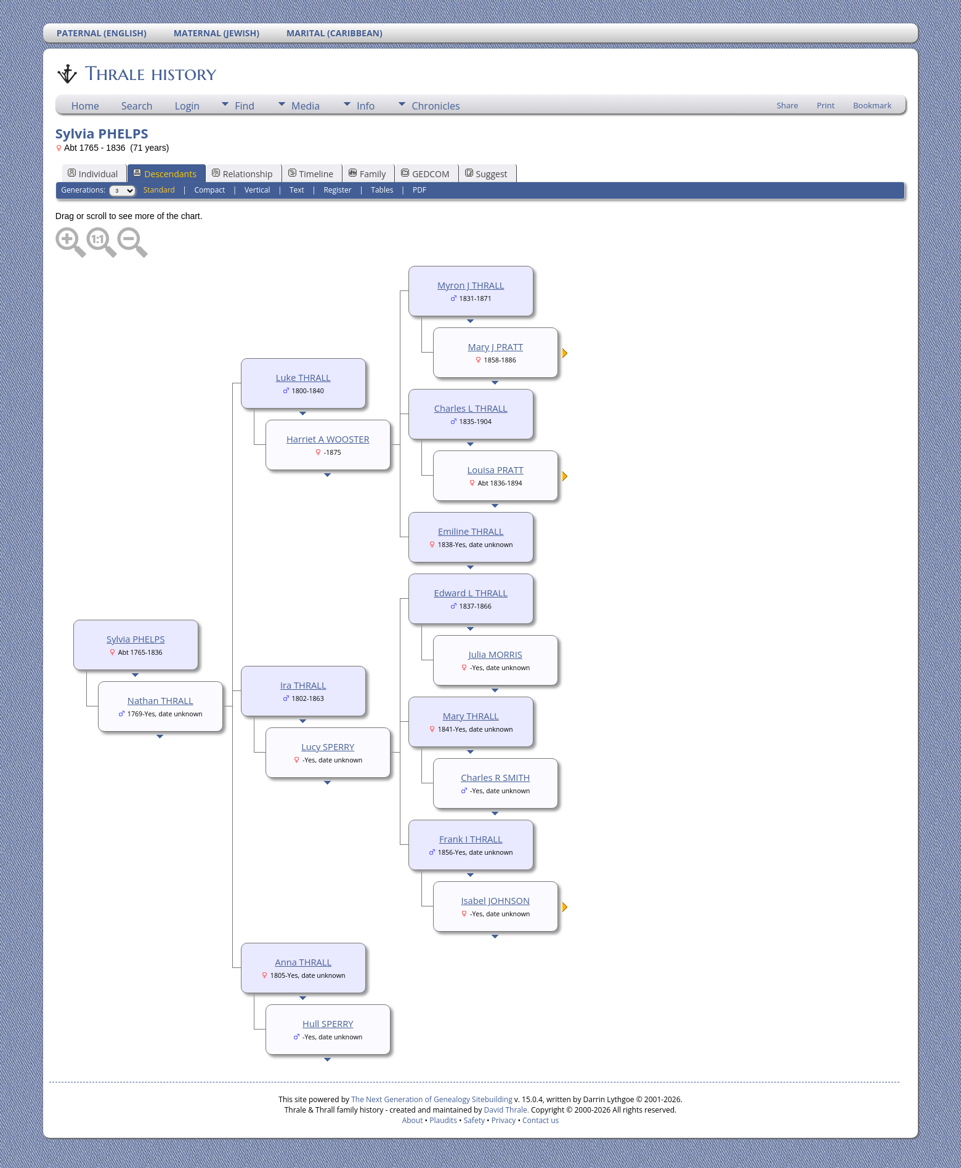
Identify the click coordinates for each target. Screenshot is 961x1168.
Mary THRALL (471, 716)
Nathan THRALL (160, 700)
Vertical (257, 190)
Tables (382, 190)
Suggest (486, 174)
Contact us (540, 1120)
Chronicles (436, 106)
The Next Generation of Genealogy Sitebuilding (432, 1099)
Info (366, 106)
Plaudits (443, 1120)
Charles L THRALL (471, 408)
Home (85, 106)
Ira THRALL (303, 685)
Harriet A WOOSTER (328, 439)
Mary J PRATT (495, 346)
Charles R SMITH (495, 777)
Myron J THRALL (470, 285)
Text (297, 190)
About (412, 1120)
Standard (159, 190)
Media (305, 106)
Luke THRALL (303, 377)
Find (244, 106)
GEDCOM (425, 174)
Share (787, 105)
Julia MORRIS (495, 654)
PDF (419, 190)
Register (337, 190)
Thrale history (149, 73)
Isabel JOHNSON (495, 900)
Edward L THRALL (471, 592)
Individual (93, 174)
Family (367, 174)
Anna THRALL (303, 962)
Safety (474, 1120)
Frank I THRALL (471, 839)
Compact (209, 190)
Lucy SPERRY (327, 746)
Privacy (504, 1120)
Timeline (311, 174)
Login (187, 106)
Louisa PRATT (496, 469)
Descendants (164, 174)
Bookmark (872, 105)
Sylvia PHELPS (135, 639)
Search (137, 106)
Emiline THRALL (470, 531)
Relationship (242, 174)
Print (826, 105)
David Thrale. (505, 1110)
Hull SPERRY (327, 1023)
